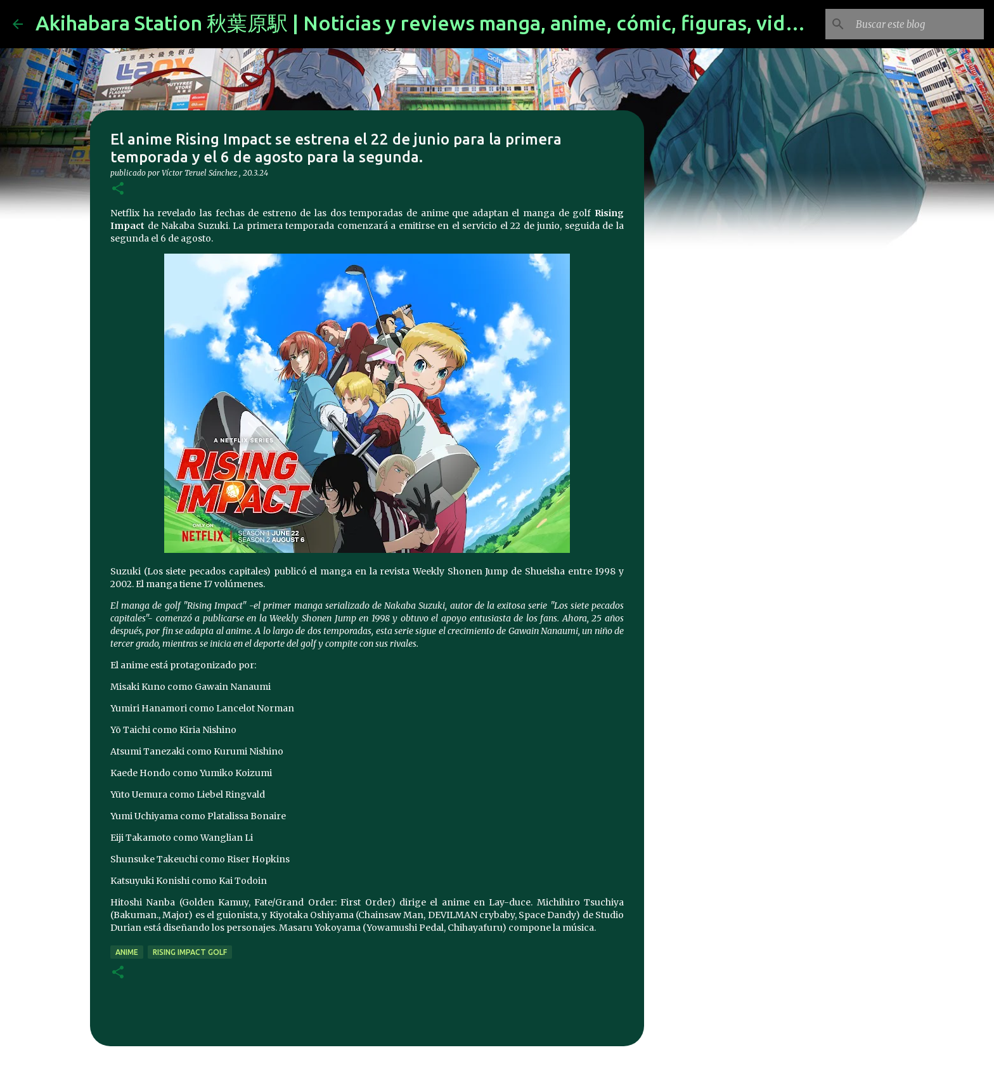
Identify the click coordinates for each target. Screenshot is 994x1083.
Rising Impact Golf (190, 952)
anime (126, 952)
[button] (118, 189)
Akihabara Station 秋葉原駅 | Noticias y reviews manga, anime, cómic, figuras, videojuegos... (463, 22)
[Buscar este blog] (917, 24)
